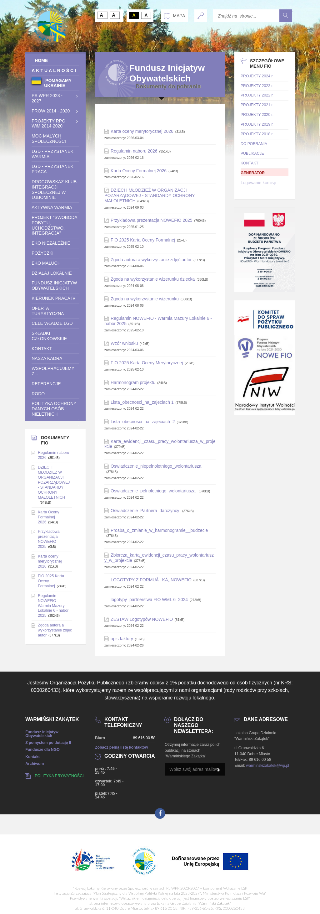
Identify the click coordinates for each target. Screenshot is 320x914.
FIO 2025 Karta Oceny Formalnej (143, 239)
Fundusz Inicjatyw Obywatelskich (54, 285)
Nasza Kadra (47, 358)
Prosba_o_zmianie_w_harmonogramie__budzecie (159, 530)
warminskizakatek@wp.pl (267, 765)
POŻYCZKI (42, 253)
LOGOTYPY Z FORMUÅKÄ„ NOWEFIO (151, 579)
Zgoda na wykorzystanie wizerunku (145, 298)
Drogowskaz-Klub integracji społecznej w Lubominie (54, 189)
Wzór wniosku (124, 343)
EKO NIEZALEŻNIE (51, 243)
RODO (38, 393)
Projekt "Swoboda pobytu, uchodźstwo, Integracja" (54, 225)
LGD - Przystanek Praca (52, 169)
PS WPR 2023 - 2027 (47, 98)
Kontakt (32, 757)
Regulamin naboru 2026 (134, 150)
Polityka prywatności (59, 776)
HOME (40, 60)
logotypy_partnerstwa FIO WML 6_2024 (149, 599)
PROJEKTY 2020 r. (257, 114)
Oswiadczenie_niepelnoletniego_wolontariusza (156, 466)
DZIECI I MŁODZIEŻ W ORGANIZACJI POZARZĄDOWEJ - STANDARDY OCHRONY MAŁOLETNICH (149, 195)
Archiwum (34, 763)
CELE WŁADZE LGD (52, 323)
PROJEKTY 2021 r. (257, 105)
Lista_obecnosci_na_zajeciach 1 (142, 402)
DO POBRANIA (254, 144)
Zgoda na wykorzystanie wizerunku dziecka (153, 279)
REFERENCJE (46, 383)
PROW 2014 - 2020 (51, 110)
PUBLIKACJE (252, 153)
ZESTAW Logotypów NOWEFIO (142, 619)
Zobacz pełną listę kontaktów (121, 747)
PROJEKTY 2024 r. (257, 76)
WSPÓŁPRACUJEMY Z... (53, 371)
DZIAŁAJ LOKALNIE (52, 273)
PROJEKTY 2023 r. (257, 86)
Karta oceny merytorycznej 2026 (142, 131)
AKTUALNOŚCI (54, 70)
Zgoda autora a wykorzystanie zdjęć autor (151, 259)
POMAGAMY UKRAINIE (58, 83)
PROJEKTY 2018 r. (257, 134)
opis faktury (122, 638)
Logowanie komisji (258, 182)
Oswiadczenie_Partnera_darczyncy (145, 510)
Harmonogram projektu (133, 382)
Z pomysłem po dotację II (48, 742)
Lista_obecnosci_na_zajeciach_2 (143, 421)
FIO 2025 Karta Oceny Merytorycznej (147, 362)
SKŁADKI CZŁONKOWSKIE (49, 336)
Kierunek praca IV (53, 298)
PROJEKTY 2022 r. (257, 95)
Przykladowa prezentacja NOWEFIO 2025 (151, 220)
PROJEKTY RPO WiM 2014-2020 (48, 123)
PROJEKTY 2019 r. (257, 124)
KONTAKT (42, 348)
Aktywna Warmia (52, 207)
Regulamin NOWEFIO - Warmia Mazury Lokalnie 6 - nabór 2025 (53, 606)
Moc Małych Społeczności (49, 138)
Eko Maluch (46, 263)
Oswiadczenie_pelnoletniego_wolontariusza (154, 490)
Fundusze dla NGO (42, 749)
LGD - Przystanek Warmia (52, 154)
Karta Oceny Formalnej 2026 (139, 170)
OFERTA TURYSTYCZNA (48, 311)
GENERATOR (253, 173)
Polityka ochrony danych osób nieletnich (54, 409)
